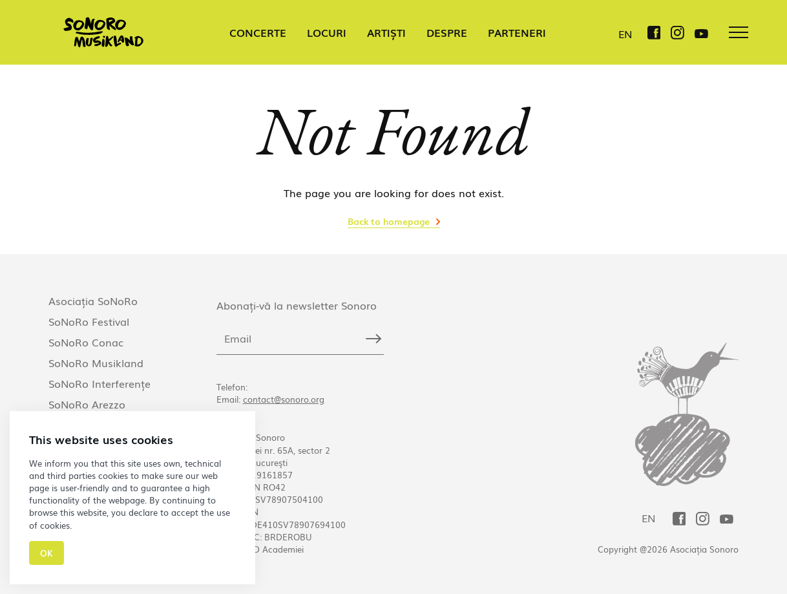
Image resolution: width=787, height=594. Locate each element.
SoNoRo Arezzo (86, 404)
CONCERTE (257, 32)
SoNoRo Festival (88, 321)
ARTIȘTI (386, 32)
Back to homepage (389, 221)
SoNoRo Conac (85, 342)
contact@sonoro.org (283, 399)
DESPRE (446, 32)
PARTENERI (517, 32)
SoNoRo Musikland (95, 362)
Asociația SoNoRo (93, 300)
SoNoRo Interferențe (99, 383)
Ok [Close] (46, 553)
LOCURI (326, 32)
